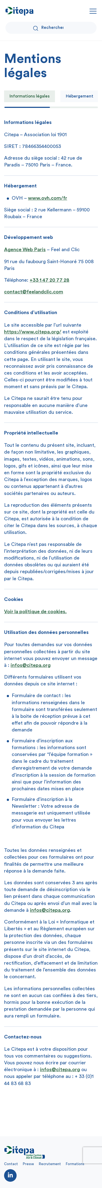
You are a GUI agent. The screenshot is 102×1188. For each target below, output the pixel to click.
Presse (28, 1164)
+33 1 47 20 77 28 (49, 280)
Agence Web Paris (25, 249)
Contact (11, 1164)
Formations (75, 1164)
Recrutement (50, 1164)
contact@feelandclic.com (33, 291)
